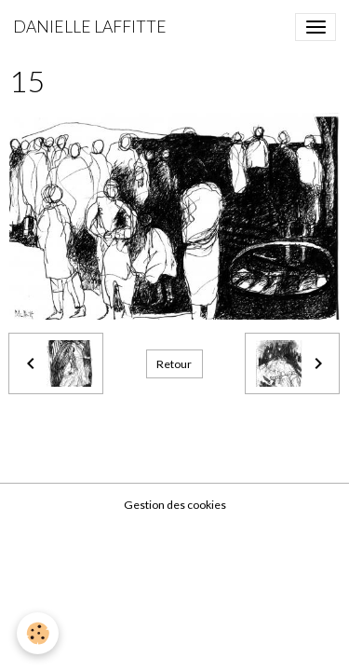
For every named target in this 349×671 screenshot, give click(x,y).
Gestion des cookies (175, 505)
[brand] (90, 27)
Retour (174, 364)
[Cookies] (38, 633)
